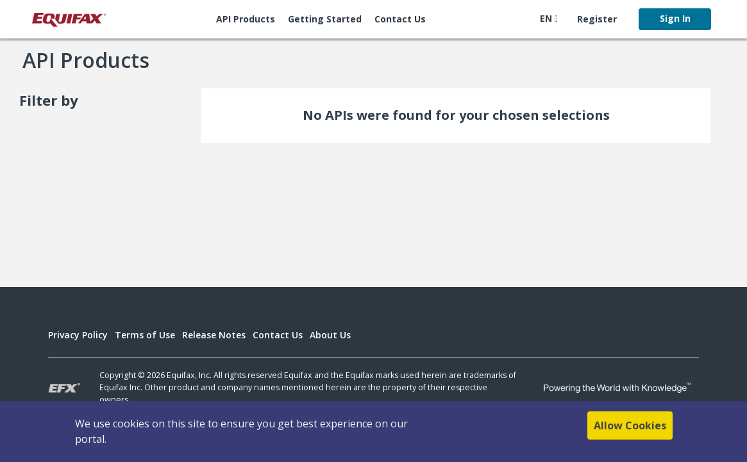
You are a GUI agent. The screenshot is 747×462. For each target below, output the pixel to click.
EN (549, 18)
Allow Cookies (630, 425)
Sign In (675, 18)
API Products (245, 19)
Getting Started (325, 19)
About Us (330, 335)
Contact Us (400, 19)
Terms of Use (145, 335)
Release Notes (214, 335)
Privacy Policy (78, 335)
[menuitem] (245, 19)
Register (597, 19)
